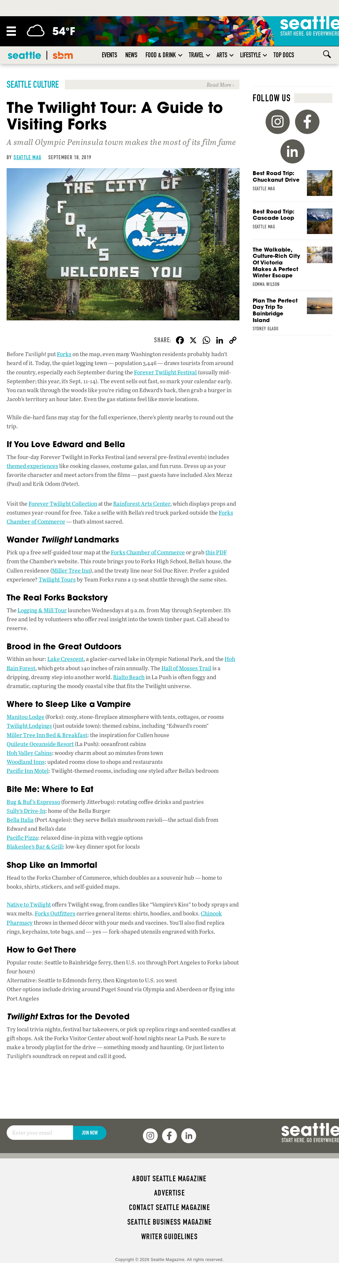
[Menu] (11, 31)
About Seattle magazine (169, 1178)
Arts (222, 55)
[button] (180, 55)
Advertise (169, 1192)
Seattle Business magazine (169, 1222)
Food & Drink (161, 55)
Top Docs (284, 55)
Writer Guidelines (169, 1236)
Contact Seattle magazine (169, 1207)
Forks (64, 354)
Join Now (90, 1133)
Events (109, 55)
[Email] (40, 1132)
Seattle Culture (33, 84)
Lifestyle (250, 55)
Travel (196, 55)
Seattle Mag (27, 157)
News (131, 55)
